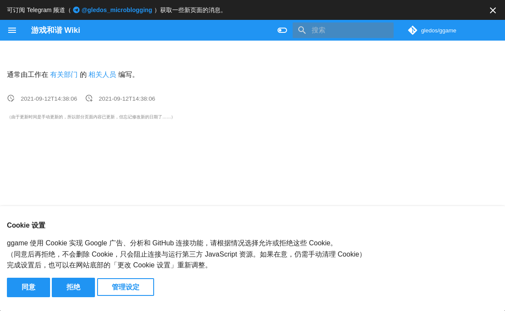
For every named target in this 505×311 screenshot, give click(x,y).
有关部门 (64, 74)
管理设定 (125, 287)
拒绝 (73, 287)
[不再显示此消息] (493, 10)
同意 (28, 287)
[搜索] (343, 30)
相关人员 (102, 74)
